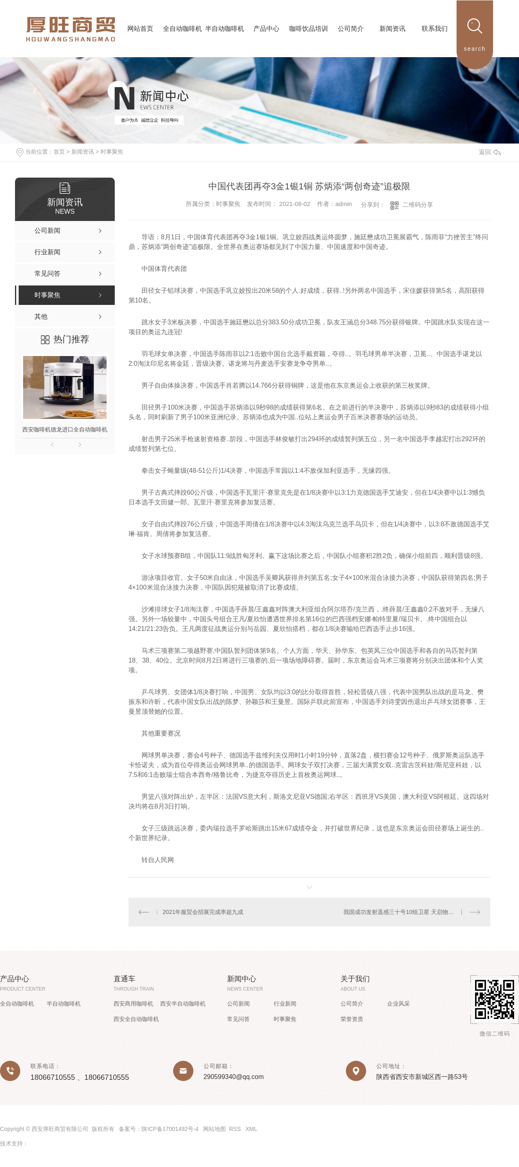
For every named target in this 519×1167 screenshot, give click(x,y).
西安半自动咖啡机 (183, 1003)
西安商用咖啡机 (133, 1003)
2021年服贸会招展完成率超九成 (203, 912)
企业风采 (398, 1003)
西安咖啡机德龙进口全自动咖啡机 (64, 429)
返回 (490, 151)
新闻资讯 (82, 151)
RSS (235, 1129)
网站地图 (214, 1129)
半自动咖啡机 (64, 1003)
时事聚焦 (112, 151)
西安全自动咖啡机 (136, 1019)
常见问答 (238, 1019)
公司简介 (352, 1003)
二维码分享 (418, 204)
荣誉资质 (352, 1019)
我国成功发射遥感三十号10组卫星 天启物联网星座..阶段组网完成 (411, 912)
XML (251, 1129)
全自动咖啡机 (17, 1003)
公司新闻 (238, 1003)
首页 (59, 151)
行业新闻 (285, 1003)
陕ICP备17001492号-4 (170, 1129)
